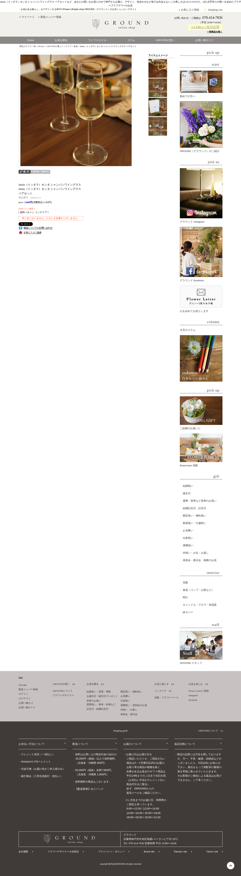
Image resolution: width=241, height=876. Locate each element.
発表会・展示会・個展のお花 (200, 560)
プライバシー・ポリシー (111, 851)
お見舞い (188, 530)
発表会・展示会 (129, 714)
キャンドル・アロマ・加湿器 (200, 604)
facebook (193, 700)
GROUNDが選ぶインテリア (59, 46)
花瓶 (185, 582)
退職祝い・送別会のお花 (134, 705)
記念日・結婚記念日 (97, 709)
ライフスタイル (97, 40)
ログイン (23, 694)
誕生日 (187, 493)
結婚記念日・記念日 (194, 508)
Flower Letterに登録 (199, 691)
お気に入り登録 (190, 9)
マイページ (28, 16)
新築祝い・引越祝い (194, 523)
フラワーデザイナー (63, 695)
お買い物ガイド (204, 40)
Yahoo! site (212, 851)
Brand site (149, 851)
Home (30, 40)
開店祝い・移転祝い (194, 515)
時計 (185, 597)
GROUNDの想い (165, 40)
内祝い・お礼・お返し (196, 552)
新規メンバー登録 (50, 16)
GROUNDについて (62, 691)
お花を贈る (61, 40)
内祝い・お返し (129, 709)
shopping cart (215, 9)
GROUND (190, 2)
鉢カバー (188, 612)
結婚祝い (188, 486)
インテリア (160, 691)
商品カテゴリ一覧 (27, 46)
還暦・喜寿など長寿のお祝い (200, 500)
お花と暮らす (161, 684)
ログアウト (25, 698)
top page (23, 685)
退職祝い (188, 545)
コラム (131, 40)
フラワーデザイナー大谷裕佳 (63, 851)
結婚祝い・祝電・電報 (99, 691)
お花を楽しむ (196, 684)
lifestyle (41, 46)
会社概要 (23, 851)
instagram (193, 695)
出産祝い (188, 538)
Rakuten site (180, 851)
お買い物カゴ (26, 703)
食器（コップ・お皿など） (198, 590)
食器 (76, 46)
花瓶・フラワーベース (166, 697)
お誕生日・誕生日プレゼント (102, 696)
